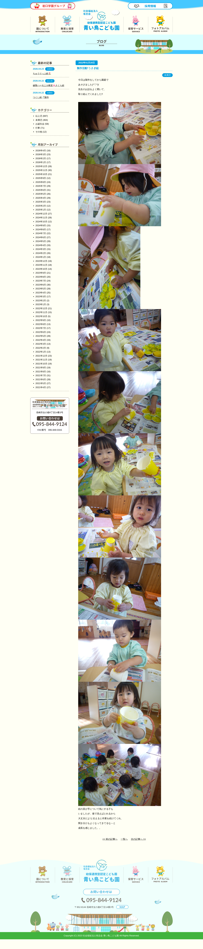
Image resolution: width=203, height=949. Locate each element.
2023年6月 (40, 285)
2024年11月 (41, 217)
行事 (37, 128)
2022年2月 (40, 348)
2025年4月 (40, 198)
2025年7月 (40, 186)
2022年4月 (40, 340)
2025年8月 (40, 182)
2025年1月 (40, 209)
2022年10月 (41, 316)
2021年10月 (41, 363)
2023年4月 (40, 292)
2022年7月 (40, 328)
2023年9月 (40, 273)
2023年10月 (41, 269)
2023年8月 (40, 277)
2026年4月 (40, 150)
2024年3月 (40, 249)
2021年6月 (40, 379)
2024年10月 (41, 221)
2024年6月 (40, 237)
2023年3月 (40, 296)
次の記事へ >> (138, 839)
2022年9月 (40, 320)
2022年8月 (40, 324)
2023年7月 (40, 281)
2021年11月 (41, 359)
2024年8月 (40, 229)
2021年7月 (40, 375)
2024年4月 (40, 245)
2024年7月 (40, 233)
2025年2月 (40, 206)
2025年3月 (40, 202)
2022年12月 (41, 308)
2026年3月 (40, 154)
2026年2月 (40, 158)
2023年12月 (41, 261)
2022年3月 (40, 344)
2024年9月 (40, 225)
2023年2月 (40, 300)
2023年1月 (40, 304)
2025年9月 (40, 178)
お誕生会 (39, 124)
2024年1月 (40, 257)
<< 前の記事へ (109, 839)
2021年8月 (40, 371)
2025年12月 (41, 166)
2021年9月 (40, 367)
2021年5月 (40, 383)
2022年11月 (41, 312)
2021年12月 (41, 356)
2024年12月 (41, 213)
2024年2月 (40, 253)
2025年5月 (40, 194)
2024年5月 (40, 241)
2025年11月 (41, 170)
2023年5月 (40, 288)
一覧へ (124, 839)
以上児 (38, 116)
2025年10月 (41, 174)
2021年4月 (40, 387)
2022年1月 (40, 352)
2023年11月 (41, 265)
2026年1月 (40, 162)
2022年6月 (40, 332)
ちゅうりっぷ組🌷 (42, 73)
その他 (38, 132)
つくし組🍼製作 (41, 97)
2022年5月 (40, 336)
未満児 (38, 120)
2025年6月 (40, 190)
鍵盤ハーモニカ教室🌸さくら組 (48, 85)
